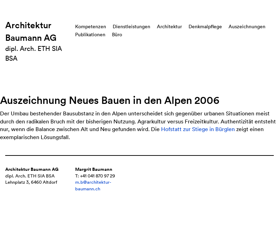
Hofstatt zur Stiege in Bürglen (198, 129)
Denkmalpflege (205, 26)
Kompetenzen (90, 26)
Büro (117, 34)
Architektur (169, 26)
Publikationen (90, 34)
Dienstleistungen (131, 26)
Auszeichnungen (247, 26)
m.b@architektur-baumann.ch (93, 185)
